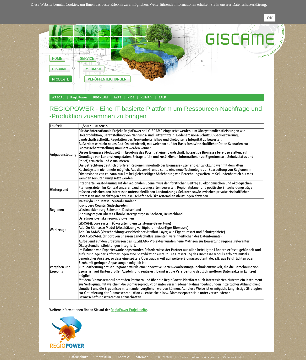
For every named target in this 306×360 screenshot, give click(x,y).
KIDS (130, 97)
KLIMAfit (146, 97)
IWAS (117, 97)
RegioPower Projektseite (129, 310)
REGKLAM (100, 97)
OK (270, 18)
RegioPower (79, 97)
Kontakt (123, 357)
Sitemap (142, 357)
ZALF (162, 97)
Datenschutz (78, 357)
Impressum (103, 357)
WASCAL (58, 97)
